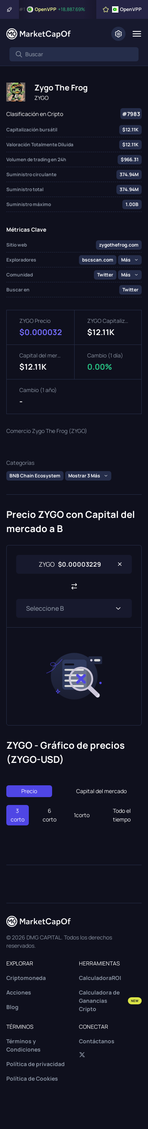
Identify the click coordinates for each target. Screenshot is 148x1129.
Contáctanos (96, 1041)
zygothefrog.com (119, 244)
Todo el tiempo (122, 815)
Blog (12, 1007)
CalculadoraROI (100, 978)
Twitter (105, 274)
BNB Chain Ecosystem (34, 475)
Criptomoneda (26, 978)
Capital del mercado (101, 791)
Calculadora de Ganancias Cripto (110, 1001)
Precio (29, 791)
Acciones (18, 992)
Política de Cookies (32, 1078)
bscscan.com (97, 259)
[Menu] (137, 34)
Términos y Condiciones (23, 1045)
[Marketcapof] (38, 33)
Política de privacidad (35, 1064)
